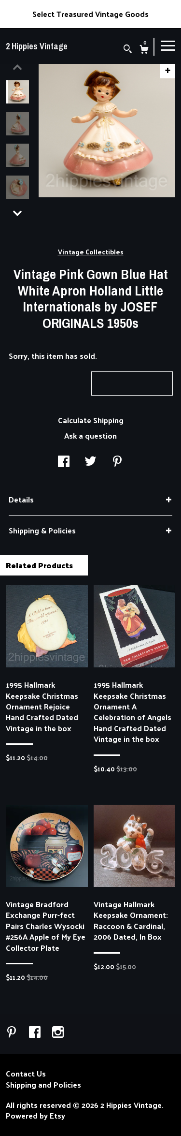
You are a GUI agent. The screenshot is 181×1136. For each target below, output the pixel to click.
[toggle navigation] (168, 45)
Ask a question (90, 435)
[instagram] (58, 1032)
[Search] (128, 49)
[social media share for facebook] (64, 462)
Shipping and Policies (43, 1084)
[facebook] (35, 1032)
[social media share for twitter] (90, 462)
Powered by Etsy (35, 1115)
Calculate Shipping (91, 420)
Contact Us (26, 1073)
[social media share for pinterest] (117, 462)
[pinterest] (12, 1032)
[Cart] (144, 50)
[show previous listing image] (17, 67)
